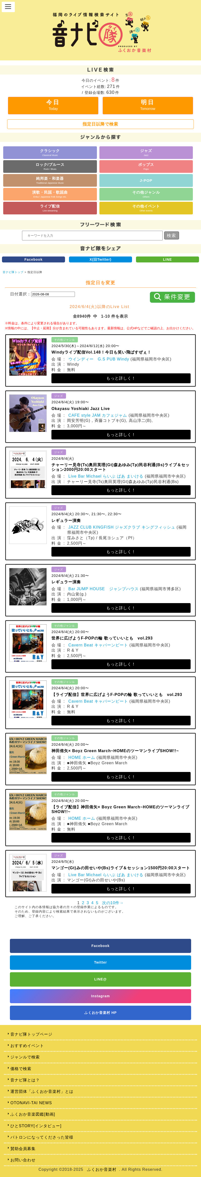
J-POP (146, 180)
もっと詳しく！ (121, 378)
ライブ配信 (50, 208)
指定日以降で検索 (100, 124)
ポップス (146, 166)
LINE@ (100, 979)
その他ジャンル (146, 194)
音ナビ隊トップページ (31, 1034)
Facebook (33, 259)
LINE (167, 259)
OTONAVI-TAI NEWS (31, 1103)
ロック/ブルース (50, 166)
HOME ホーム (81, 757)
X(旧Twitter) (100, 259)
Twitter (100, 962)
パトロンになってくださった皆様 (41, 1137)
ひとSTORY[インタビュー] (35, 1126)
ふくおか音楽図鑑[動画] (32, 1114)
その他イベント (146, 208)
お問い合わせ (23, 1160)
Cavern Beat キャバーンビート (98, 645)
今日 (53, 105)
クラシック (50, 152)
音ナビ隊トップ (13, 272)
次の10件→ (113, 903)
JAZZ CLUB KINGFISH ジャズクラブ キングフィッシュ (121, 527)
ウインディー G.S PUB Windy (98, 359)
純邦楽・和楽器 (50, 180)
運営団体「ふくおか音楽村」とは (41, 1091)
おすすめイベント (27, 1046)
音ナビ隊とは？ (25, 1080)
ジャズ (146, 152)
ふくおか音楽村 (101, 1169)
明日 (147, 105)
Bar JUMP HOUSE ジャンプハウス (103, 589)
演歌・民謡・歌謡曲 (50, 194)
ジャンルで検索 (25, 1057)
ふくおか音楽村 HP (100, 1013)
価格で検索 (20, 1069)
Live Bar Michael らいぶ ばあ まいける (106, 476)
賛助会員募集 (23, 1149)
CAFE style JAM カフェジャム (97, 415)
